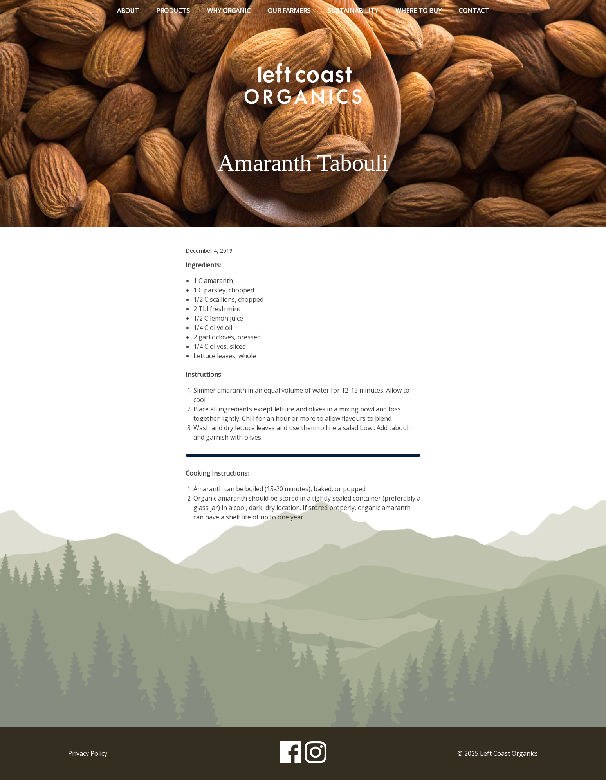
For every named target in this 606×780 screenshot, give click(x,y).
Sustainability (353, 10)
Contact (474, 10)
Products (173, 10)
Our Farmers (289, 10)
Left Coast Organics (303, 83)
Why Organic (229, 10)
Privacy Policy (87, 753)
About (128, 10)
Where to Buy (418, 10)
